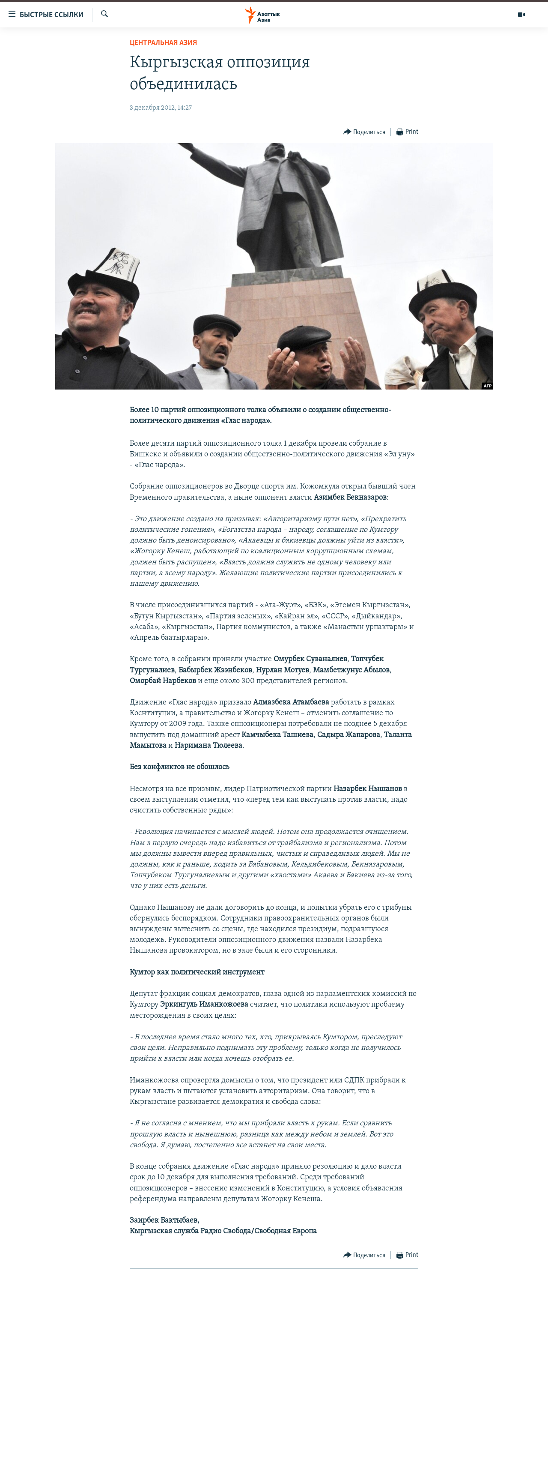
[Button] (364, 132)
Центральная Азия (163, 43)
